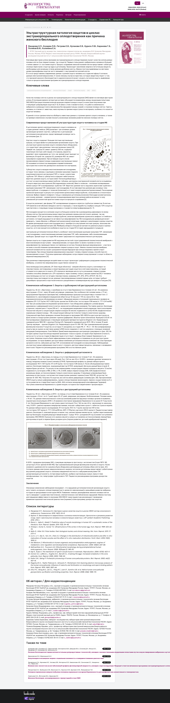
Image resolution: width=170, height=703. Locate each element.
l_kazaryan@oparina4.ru (81, 593)
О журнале (29, 15)
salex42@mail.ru (98, 620)
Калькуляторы (118, 20)
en (143, 3)
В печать (51, 15)
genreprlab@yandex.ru (53, 613)
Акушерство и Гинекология (32, 23)
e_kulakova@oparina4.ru (60, 607)
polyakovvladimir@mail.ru (89, 627)
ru (137, 3)
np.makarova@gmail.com (81, 586)
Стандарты (92, 20)
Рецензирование (80, 15)
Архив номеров (40, 15)
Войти (142, 15)
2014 (44, 23)
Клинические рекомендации (75, 20)
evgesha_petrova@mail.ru (73, 600)
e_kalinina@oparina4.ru (72, 634)
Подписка (59, 15)
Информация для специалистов (37, 20)
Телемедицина (56, 20)
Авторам (68, 15)
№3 (50, 23)
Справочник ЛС (104, 20)
